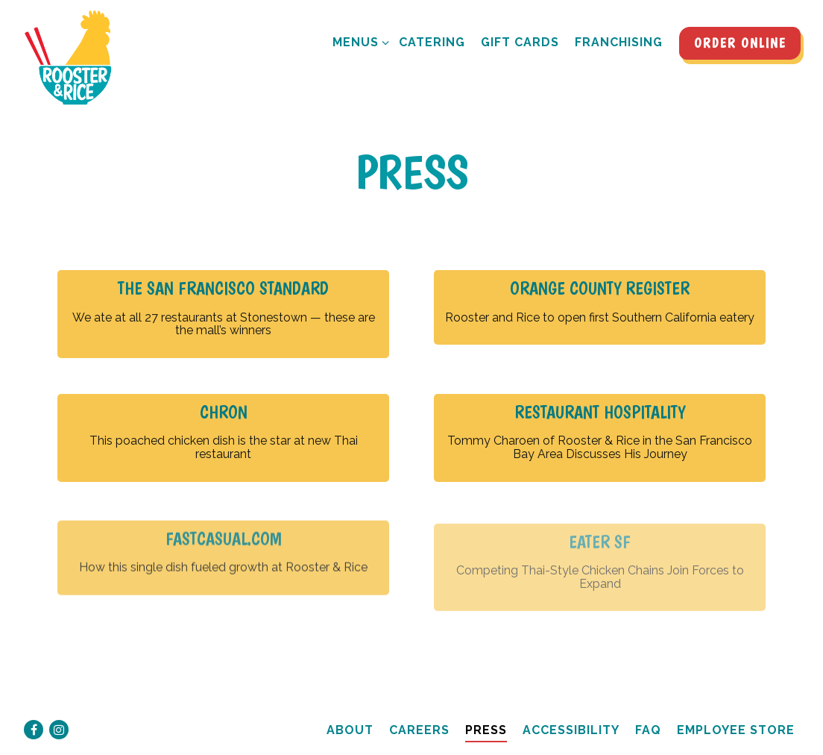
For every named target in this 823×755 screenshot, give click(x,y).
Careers (419, 730)
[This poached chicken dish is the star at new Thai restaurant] (223, 438)
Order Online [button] (740, 43)
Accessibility (571, 730)
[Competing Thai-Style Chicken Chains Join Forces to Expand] (600, 574)
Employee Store (736, 730)
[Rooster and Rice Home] (74, 58)
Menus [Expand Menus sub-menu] (358, 41)
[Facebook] (33, 729)
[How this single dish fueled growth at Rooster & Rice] (223, 561)
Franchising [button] (619, 42)
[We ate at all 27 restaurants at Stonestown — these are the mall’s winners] (223, 314)
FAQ (648, 730)
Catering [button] (432, 42)
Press (486, 730)
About (350, 730)
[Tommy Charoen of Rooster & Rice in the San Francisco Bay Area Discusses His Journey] (600, 438)
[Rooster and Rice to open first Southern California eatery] (600, 307)
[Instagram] (59, 729)
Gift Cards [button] (520, 42)
